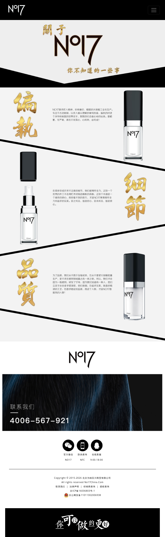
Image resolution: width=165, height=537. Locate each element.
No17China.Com (94, 482)
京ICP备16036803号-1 (82, 490)
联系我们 (60, 486)
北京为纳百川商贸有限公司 (96, 477)
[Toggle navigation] (154, 10)
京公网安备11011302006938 (82, 495)
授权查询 (104, 486)
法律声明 (74, 486)
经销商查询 (89, 486)
